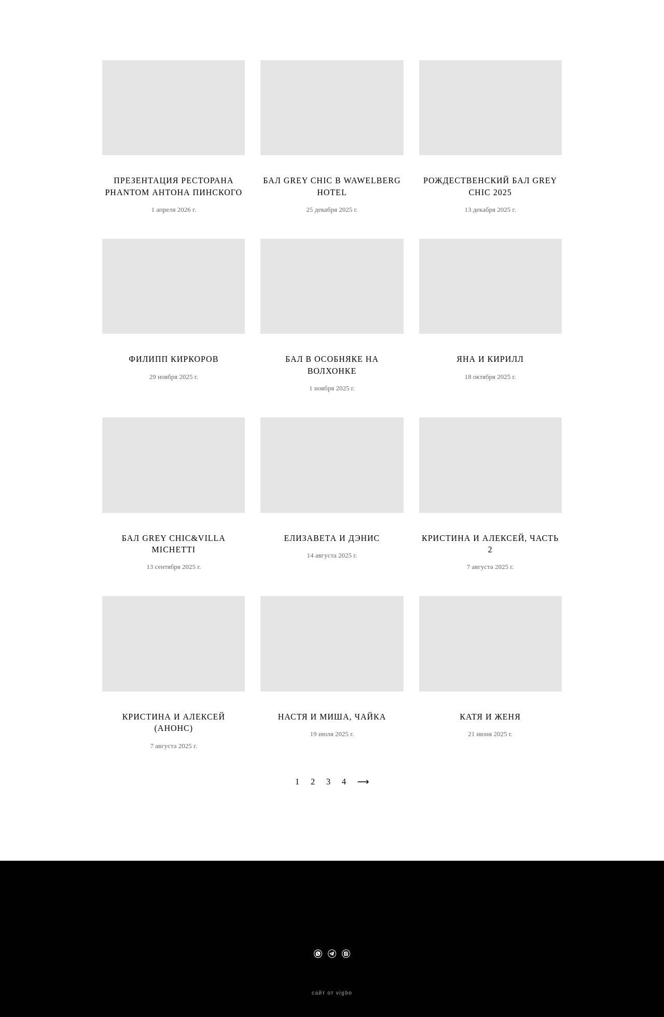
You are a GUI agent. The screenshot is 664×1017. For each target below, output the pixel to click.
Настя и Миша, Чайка (332, 737)
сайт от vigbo (332, 992)
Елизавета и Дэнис (332, 558)
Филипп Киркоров (173, 380)
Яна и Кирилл (490, 380)
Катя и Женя (490, 737)
